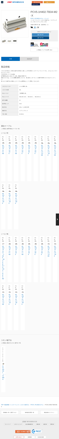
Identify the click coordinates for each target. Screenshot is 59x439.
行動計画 (38, 419)
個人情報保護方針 (29, 419)
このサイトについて (18, 419)
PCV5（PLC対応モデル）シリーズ (39, 18)
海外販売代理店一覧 (29, 408)
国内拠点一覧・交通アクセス (9, 408)
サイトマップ (8, 419)
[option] (14, 24)
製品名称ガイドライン (49, 408)
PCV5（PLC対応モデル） (37, 401)
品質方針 (45, 419)
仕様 (10, 55)
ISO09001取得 (41, 432)
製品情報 (6, 401)
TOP (2, 401)
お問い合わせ (18, 432)
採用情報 (30, 432)
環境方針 (52, 419)
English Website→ (53, 2)
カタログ (29, 55)
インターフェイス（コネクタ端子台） (20, 401)
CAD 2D (38, 34)
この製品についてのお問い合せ (44, 46)
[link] (37, 427)
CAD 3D (50, 34)
